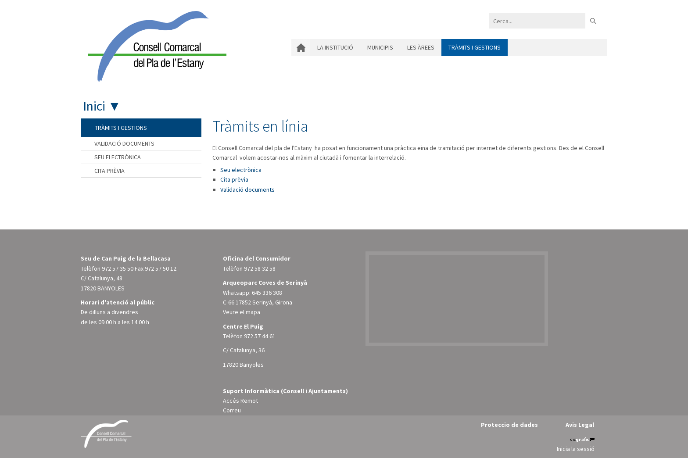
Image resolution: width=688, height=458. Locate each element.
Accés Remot (240, 400)
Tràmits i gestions (474, 47)
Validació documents (247, 189)
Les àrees (420, 47)
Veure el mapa (241, 312)
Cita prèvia (234, 179)
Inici (300, 47)
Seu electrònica (241, 170)
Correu (232, 410)
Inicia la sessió (576, 449)
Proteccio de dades (509, 425)
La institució (335, 47)
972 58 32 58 (260, 268)
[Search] (537, 21)
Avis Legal (580, 425)
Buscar (593, 21)
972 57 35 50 (117, 268)
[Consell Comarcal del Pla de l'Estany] (155, 46)
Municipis (380, 47)
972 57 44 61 (260, 336)
